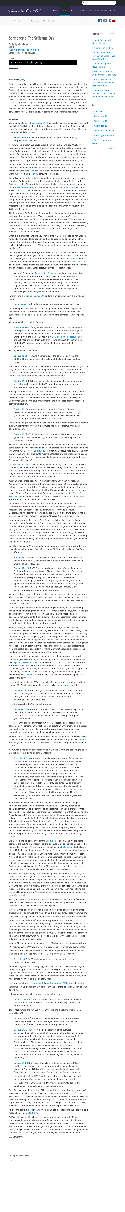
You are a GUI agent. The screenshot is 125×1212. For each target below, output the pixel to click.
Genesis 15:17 (20, 959)
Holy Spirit (83, 739)
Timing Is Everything (103, 48)
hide (22, 79)
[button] (11, 62)
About (56, 11)
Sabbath (20, 190)
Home (26, 21)
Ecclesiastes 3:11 (36, 296)
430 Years (99, 111)
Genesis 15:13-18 (22, 758)
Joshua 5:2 (19, 1018)
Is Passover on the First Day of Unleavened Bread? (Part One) (103, 82)
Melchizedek (67, 847)
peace (17, 773)
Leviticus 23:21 (21, 709)
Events (82, 11)
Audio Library (36, 21)
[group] (16, 62)
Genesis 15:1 (15, 876)
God (22, 126)
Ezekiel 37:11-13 (22, 568)
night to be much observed (64, 337)
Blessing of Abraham (104, 135)
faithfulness (35, 1113)
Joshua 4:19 (20, 999)
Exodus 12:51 (20, 356)
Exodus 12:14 (20, 381)
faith (33, 174)
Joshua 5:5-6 (20, 1030)
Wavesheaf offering (24, 187)
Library (65, 11)
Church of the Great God (23, 11)
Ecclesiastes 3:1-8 (44, 273)
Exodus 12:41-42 (22, 327)
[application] (43, 62)
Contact (104, 11)
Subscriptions (94, 11)
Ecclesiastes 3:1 (38, 123)
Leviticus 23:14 (21, 690)
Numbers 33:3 (38, 983)
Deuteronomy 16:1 (58, 983)
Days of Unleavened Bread (25, 662)
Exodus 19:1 (20, 434)
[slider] (60, 63)
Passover (70, 187)
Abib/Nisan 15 (100, 126)
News (74, 11)
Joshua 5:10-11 (21, 1063)
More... (112, 148)
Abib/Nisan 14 (100, 121)
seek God (29, 171)
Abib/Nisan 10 (100, 116)
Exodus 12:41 (60, 662)
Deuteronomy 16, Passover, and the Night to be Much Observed (103, 93)
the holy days (63, 685)
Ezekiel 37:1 (20, 557)
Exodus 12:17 (20, 409)
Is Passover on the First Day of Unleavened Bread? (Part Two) (103, 56)
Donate (112, 11)
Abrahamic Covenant (104, 130)
